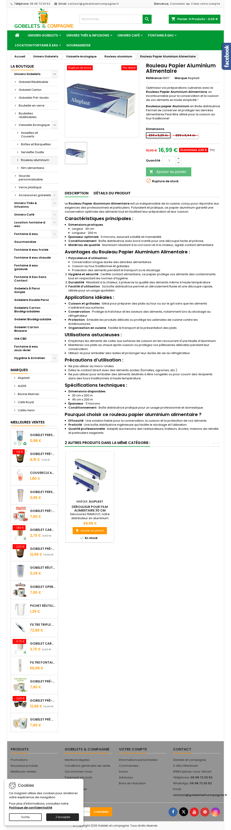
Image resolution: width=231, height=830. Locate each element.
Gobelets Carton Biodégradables (27, 310)
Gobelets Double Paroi (31, 300)
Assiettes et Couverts (29, 135)
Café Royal (25, 402)
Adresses (126, 777)
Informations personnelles (138, 760)
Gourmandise (78, 45)
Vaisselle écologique (34, 125)
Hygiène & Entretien (29, 358)
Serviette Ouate (32, 152)
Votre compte (133, 749)
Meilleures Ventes (28, 422)
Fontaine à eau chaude (32, 257)
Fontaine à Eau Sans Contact (30, 279)
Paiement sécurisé (78, 777)
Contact (182, 749)
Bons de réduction (132, 783)
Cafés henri (26, 410)
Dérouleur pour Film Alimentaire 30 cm (140, 509)
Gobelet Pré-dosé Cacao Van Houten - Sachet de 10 (43, 454)
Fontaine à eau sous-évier (26, 348)
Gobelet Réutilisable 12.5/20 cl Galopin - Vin (43, 567)
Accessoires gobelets (35, 195)
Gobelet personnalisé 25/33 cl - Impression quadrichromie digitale (43, 435)
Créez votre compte (205, 4)
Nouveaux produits (24, 766)
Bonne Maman (28, 394)
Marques (19, 370)
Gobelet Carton (30, 90)
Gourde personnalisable (31, 178)
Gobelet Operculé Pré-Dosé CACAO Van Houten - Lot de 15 (43, 587)
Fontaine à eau (160, 35)
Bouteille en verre (31, 105)
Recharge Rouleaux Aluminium (90, 509)
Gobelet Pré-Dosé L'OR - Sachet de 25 (43, 700)
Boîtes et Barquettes (36, 144)
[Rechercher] (115, 19)
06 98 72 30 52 (40, 4)
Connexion (177, 4)
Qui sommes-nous (78, 771)
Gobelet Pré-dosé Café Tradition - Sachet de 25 (43, 548)
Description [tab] (76, 193)
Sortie (25, 817)
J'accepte (62, 817)
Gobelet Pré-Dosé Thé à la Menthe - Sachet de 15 (43, 681)
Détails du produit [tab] (112, 193)
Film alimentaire (32, 168)
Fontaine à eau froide (31, 250)
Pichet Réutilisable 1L (43, 605)
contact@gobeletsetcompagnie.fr (93, 4)
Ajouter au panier (168, 171)
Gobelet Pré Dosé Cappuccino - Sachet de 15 (43, 719)
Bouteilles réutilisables (28, 115)
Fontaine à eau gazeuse (26, 267)
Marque (181, 78)
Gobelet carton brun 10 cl (43, 530)
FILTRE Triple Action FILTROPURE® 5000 (43, 624)
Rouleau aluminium (35, 160)
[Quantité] (169, 160)
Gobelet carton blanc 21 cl (43, 643)
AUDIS (21, 386)
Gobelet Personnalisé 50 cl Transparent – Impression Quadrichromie (43, 492)
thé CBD (20, 339)
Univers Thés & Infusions (87, 35)
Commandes (129, 766)
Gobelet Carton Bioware (26, 329)
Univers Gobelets (43, 35)
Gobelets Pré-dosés (34, 98)
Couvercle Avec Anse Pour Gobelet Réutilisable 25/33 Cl (43, 473)
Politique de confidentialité (30, 807)
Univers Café (129, 35)
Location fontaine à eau (36, 45)
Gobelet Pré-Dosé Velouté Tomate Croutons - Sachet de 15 (43, 511)
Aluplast (23, 378)
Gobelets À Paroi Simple (27, 290)
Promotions (19, 760)
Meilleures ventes (23, 771)
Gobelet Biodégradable (32, 319)
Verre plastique (30, 187)
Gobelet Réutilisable (33, 82)
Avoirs (123, 771)
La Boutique (22, 66)
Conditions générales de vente (87, 766)
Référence (154, 78)
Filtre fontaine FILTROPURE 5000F (43, 662)
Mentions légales (77, 760)
